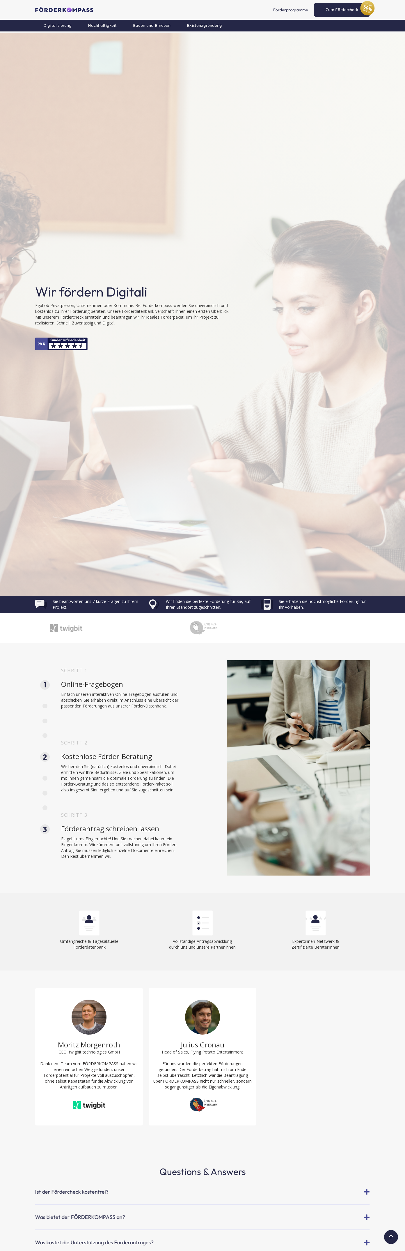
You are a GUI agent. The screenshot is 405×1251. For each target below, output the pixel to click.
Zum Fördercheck (342, 9)
